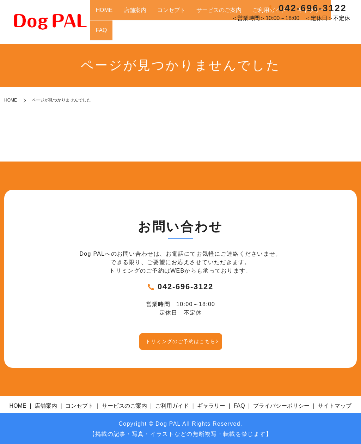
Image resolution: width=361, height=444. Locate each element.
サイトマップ (334, 405)
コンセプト (213, 33)
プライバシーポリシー (281, 405)
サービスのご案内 (249, 33)
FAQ (340, 33)
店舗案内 (187, 33)
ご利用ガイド (287, 33)
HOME (165, 33)
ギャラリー (318, 33)
